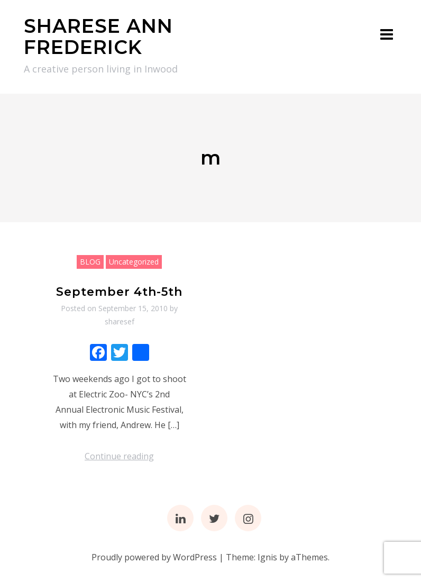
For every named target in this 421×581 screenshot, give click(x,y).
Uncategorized (134, 262)
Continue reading (119, 456)
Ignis (267, 557)
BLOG (90, 262)
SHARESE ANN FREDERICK (98, 36)
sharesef (119, 321)
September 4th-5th (119, 292)
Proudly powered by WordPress (154, 557)
